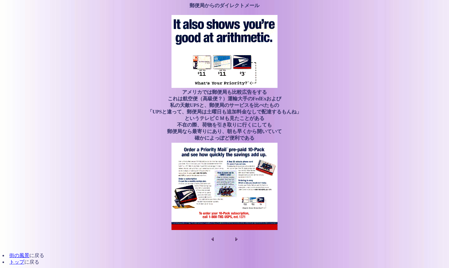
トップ (16, 262)
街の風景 (19, 255)
